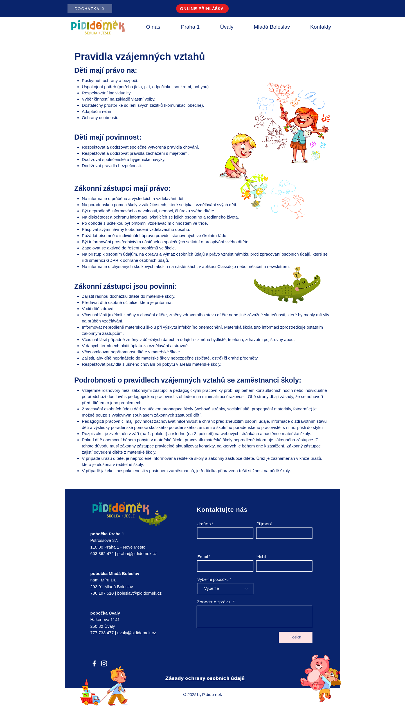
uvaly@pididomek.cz (136, 632)
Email (202, 557)
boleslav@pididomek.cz (139, 593)
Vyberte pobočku (213, 579)
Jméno (204, 524)
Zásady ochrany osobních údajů (205, 678)
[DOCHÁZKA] (90, 8)
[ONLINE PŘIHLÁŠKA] (202, 8)
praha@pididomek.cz (137, 553)
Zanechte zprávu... (214, 602)
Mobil (261, 557)
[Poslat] (295, 637)
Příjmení (264, 524)
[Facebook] (94, 663)
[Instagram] (104, 663)
